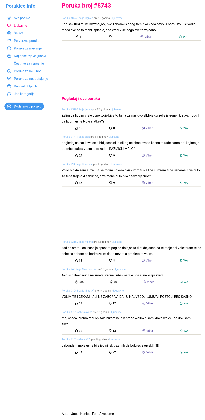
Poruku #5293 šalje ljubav (77, 109)
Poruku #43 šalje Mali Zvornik (79, 269)
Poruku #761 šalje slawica (77, 312)
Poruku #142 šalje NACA (76, 339)
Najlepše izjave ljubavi (26, 56)
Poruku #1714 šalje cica (76, 136)
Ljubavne (17, 26)
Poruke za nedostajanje (27, 79)
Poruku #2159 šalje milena (77, 241)
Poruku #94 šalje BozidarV (77, 164)
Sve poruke (18, 18)
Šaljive (15, 33)
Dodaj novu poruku (24, 106)
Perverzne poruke (23, 41)
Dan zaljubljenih (22, 86)
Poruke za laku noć (24, 71)
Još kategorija (21, 94)
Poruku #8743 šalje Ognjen (77, 18)
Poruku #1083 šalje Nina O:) (78, 290)
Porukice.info (21, 6)
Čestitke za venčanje (25, 63)
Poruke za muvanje (24, 48)
